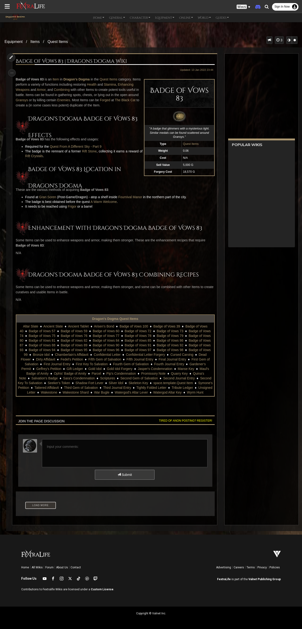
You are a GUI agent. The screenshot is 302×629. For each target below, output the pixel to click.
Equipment (13, 41)
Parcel (96, 373)
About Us (62, 567)
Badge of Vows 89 (74, 345)
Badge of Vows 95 (74, 350)
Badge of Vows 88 (42, 345)
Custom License (102, 589)
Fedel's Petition (71, 359)
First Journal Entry (56, 364)
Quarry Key (179, 373)
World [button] (204, 18)
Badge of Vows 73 (169, 331)
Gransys (42, 100)
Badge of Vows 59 (74, 331)
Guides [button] (222, 18)
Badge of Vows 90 (105, 345)
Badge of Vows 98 (169, 350)
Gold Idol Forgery (119, 369)
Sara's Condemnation (79, 378)
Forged (125, 100)
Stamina (120, 84)
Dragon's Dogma (77, 79)
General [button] (117, 18)
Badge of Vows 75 (42, 336)
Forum (49, 567)
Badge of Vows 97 (138, 350)
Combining (79, 90)
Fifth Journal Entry (139, 359)
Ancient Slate (53, 326)
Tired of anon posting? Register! (184, 420)
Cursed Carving (181, 354)
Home (25, 567)
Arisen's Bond (104, 326)
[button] (243, 7)
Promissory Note (153, 373)
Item (56, 79)
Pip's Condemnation (121, 373)
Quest (55, 146)
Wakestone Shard (105, 392)
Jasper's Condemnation (155, 369)
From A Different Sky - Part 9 (81, 146)
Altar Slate (30, 326)
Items (35, 41)
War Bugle (131, 392)
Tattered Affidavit (75, 388)
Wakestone (78, 392)
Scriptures (107, 378)
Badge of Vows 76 (74, 336)
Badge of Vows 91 (138, 345)
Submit (124, 475)
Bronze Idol (41, 354)
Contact (76, 567)
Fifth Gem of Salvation (104, 359)
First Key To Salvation (91, 364)
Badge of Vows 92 (169, 345)
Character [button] (140, 18)
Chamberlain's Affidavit (71, 354)
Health (101, 84)
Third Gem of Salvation (109, 388)
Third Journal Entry (145, 388)
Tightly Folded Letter (180, 388)
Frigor (73, 206)
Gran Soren (48, 197)
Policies (274, 567)
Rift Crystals (35, 156)
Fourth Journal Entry (169, 364)
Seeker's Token (72, 383)
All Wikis (37, 567)
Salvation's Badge (44, 378)
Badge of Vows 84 (105, 340)
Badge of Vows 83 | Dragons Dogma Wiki (72, 61)
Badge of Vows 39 (166, 326)
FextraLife (224, 579)
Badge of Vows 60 (105, 331)
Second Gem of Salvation (139, 378)
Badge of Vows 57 (42, 331)
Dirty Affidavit (45, 359)
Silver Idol (129, 383)
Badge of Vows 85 (138, 340)
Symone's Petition (44, 388)
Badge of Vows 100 (133, 326)
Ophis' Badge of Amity (70, 373)
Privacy (262, 567)
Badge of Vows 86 (169, 340)
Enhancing (24, 90)
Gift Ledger (75, 369)
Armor (58, 90)
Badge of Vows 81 (42, 340)
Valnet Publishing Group (264, 579)
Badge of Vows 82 (74, 340)
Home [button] (98, 18)
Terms (251, 567)
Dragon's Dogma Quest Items (115, 319)
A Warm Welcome (104, 202)
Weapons (40, 90)
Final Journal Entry (172, 359)
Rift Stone (89, 151)
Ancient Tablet (78, 326)
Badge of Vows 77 (105, 336)
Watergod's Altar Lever (160, 392)
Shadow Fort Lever (103, 383)
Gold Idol (94, 369)
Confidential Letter (106, 354)
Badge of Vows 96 (105, 350)
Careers (239, 567)
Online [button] (186, 18)
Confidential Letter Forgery (145, 354)
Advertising (223, 567)
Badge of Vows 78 (138, 336)
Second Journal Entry (179, 378)
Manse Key (185, 369)
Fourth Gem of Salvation (131, 364)
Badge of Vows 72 (138, 331)
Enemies (84, 100)
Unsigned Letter (53, 392)
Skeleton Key (152, 383)
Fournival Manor (131, 197)
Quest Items (58, 41)
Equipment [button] (164, 18)
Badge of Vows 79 (169, 336)
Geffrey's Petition (48, 369)
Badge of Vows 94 (42, 350)
